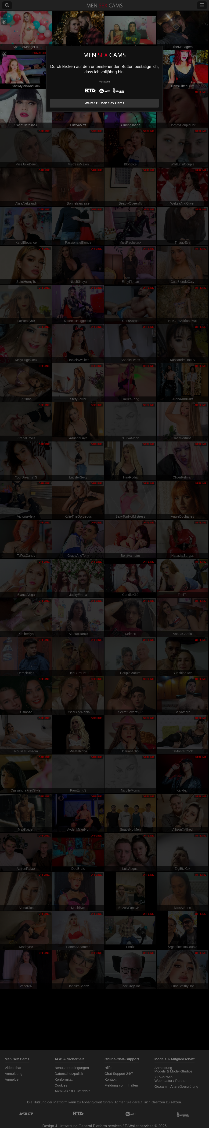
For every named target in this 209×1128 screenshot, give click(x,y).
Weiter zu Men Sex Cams (104, 103)
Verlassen (104, 81)
